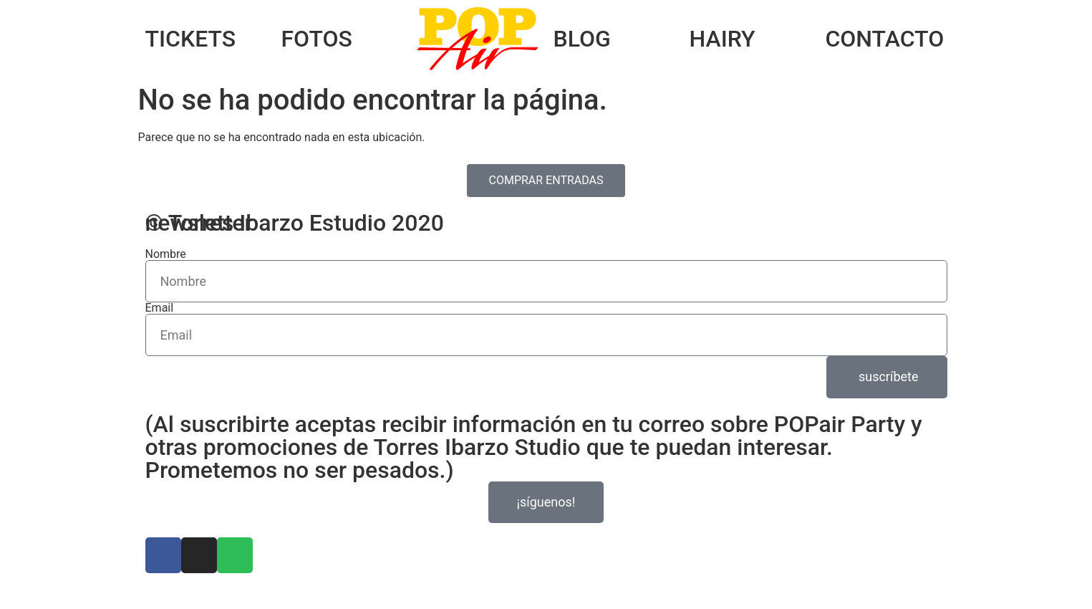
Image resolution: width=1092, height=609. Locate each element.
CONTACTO (884, 38)
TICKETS (190, 38)
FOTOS (316, 38)
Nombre (165, 254)
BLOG (581, 38)
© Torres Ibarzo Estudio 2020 (294, 222)
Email (159, 308)
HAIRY (722, 38)
